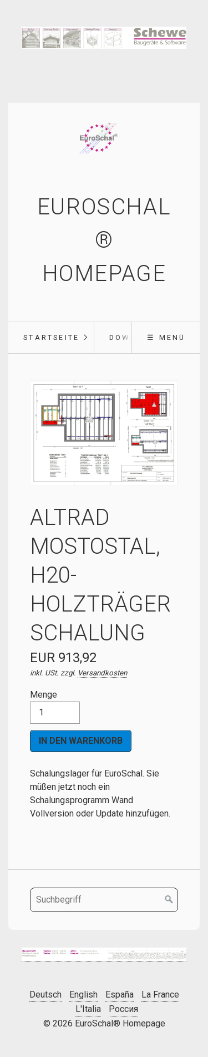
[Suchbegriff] (104, 900)
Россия (123, 1009)
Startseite (51, 337)
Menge (55, 706)
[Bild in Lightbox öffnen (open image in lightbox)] (104, 955)
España (119, 994)
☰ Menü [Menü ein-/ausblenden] (166, 337)
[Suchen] (169, 900)
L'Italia (88, 1009)
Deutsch (45, 994)
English (83, 994)
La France (160, 994)
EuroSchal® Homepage (104, 240)
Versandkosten (102, 673)
